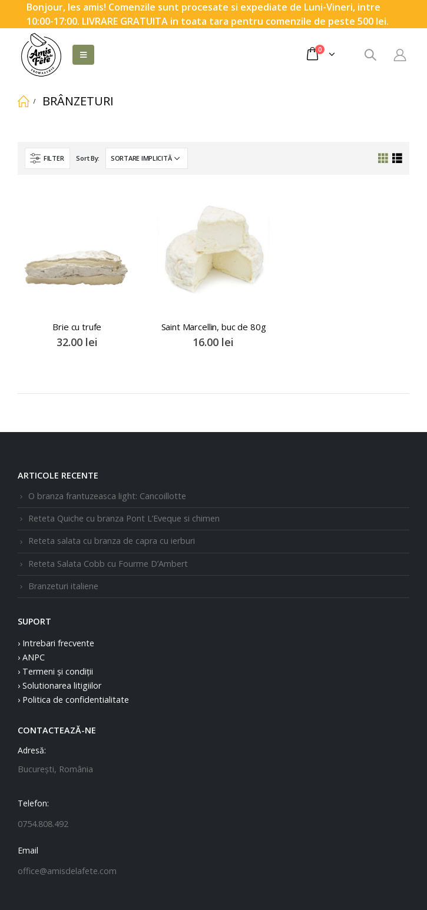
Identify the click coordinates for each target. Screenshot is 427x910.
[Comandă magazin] (146, 158)
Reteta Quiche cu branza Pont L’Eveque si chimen (124, 518)
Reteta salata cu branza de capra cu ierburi (111, 540)
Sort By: (88, 158)
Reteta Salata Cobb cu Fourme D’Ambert (108, 563)
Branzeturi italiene (63, 586)
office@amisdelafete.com (67, 870)
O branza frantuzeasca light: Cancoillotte (107, 496)
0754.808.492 (43, 823)
